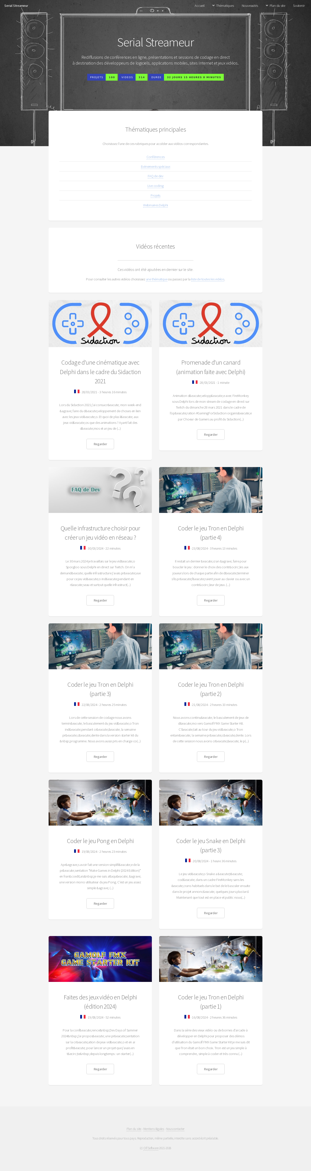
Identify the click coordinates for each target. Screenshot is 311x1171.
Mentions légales (153, 1129)
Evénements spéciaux (155, 166)
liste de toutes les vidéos (207, 279)
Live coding (155, 186)
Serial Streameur (16, 5)
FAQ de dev (155, 176)
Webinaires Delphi (155, 205)
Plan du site (277, 5)
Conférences (156, 157)
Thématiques (225, 5)
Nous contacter (175, 1129)
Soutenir (299, 5)
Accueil (199, 5)
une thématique (156, 279)
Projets (155, 195)
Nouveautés (250, 5)
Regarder (100, 444)
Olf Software (150, 1148)
